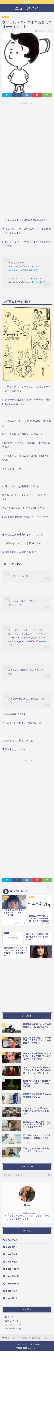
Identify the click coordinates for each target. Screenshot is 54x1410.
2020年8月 (12, 1247)
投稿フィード (12, 1321)
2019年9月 (12, 1291)
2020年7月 (12, 1254)
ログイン (9, 1317)
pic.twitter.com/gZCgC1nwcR (23, 270)
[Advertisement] (27, 133)
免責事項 (37, 1344)
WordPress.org (13, 1328)
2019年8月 (12, 1298)
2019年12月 (12, 1269)
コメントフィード (14, 1324)
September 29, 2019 (34, 282)
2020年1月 (12, 1261)
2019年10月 (12, 1283)
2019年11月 (12, 1276)
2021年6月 (12, 1239)
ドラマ (6, 17)
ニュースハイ (27, 8)
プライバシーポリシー (21, 1344)
